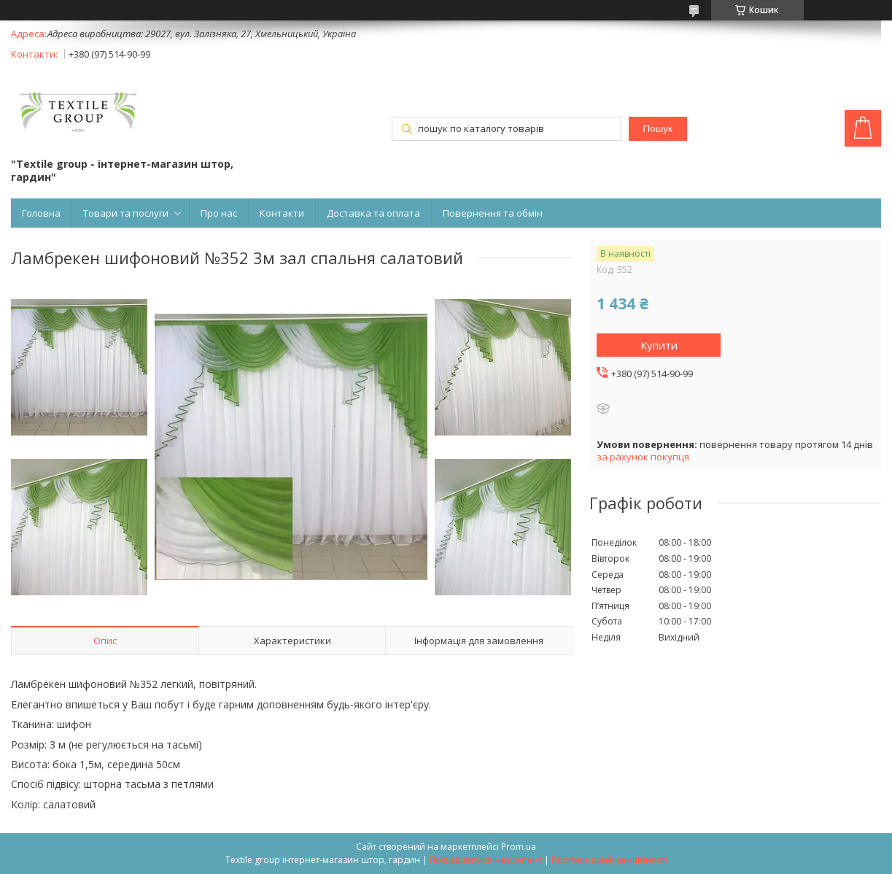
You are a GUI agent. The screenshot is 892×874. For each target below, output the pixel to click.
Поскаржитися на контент (486, 860)
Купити (659, 345)
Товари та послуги (125, 213)
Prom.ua (518, 846)
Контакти (282, 213)
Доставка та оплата (373, 213)
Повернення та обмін (493, 213)
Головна (41, 213)
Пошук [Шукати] (657, 128)
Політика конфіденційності (609, 860)
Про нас (219, 213)
